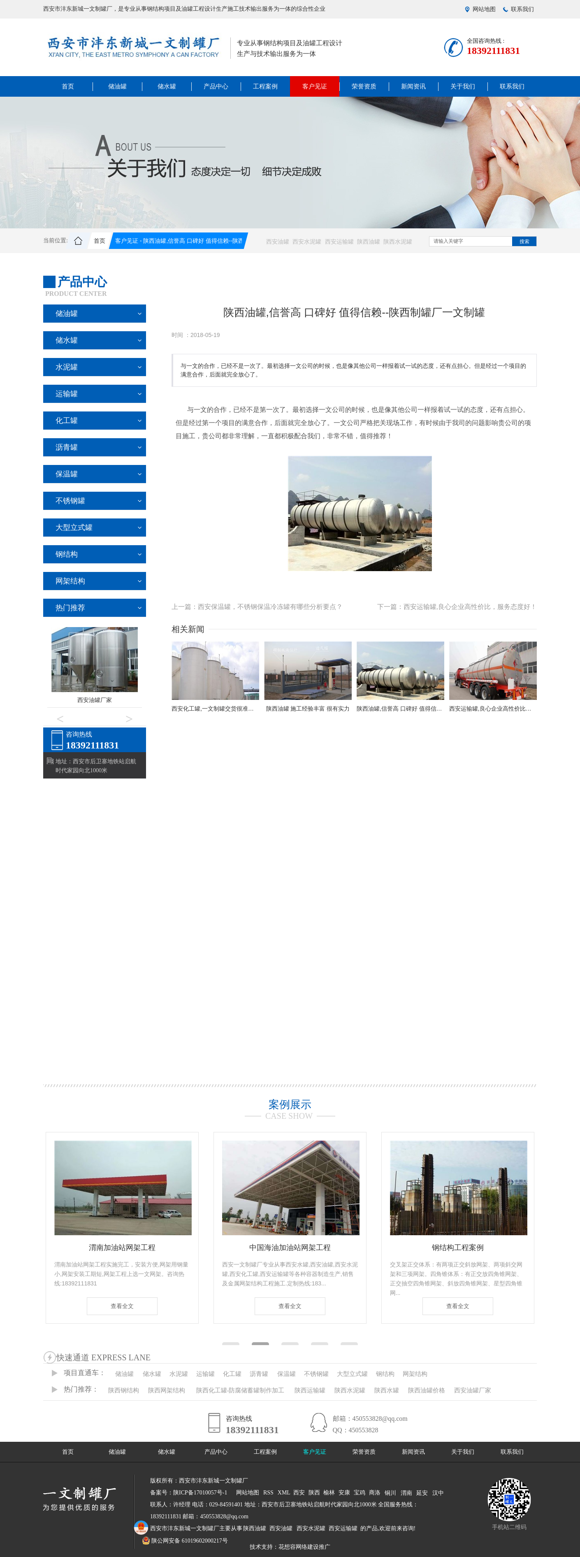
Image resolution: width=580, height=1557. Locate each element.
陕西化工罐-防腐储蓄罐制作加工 (240, 1390)
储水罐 (167, 86)
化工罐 (67, 420)
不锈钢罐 (70, 501)
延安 (422, 1493)
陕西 (314, 1493)
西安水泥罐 (306, 241)
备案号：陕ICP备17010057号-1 (188, 1493)
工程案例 (265, 86)
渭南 (406, 1493)
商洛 (374, 1493)
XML (284, 1493)
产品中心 (216, 86)
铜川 (390, 1493)
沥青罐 (67, 447)
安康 (344, 1493)
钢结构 (67, 554)
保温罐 (67, 474)
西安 (299, 1493)
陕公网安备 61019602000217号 (185, 1541)
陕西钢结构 (123, 1390)
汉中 (438, 1493)
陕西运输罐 (310, 1390)
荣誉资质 (364, 86)
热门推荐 (70, 608)
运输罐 (67, 394)
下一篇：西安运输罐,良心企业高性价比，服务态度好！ (457, 606)
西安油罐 (277, 241)
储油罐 (117, 86)
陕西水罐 (386, 1390)
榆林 (329, 1493)
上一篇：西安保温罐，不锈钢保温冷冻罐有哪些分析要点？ (257, 606)
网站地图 (484, 9)
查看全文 (122, 1306)
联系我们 (522, 9)
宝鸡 (359, 1493)
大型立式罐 (74, 527)
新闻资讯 (413, 86)
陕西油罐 (368, 241)
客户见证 (314, 86)
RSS (268, 1493)
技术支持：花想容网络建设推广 (290, 1547)
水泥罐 (67, 367)
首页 (68, 86)
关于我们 (462, 86)
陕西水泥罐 (397, 241)
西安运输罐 (339, 241)
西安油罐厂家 (94, 700)
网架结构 (70, 581)
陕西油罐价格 (426, 1390)
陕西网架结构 (166, 1390)
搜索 (524, 241)
